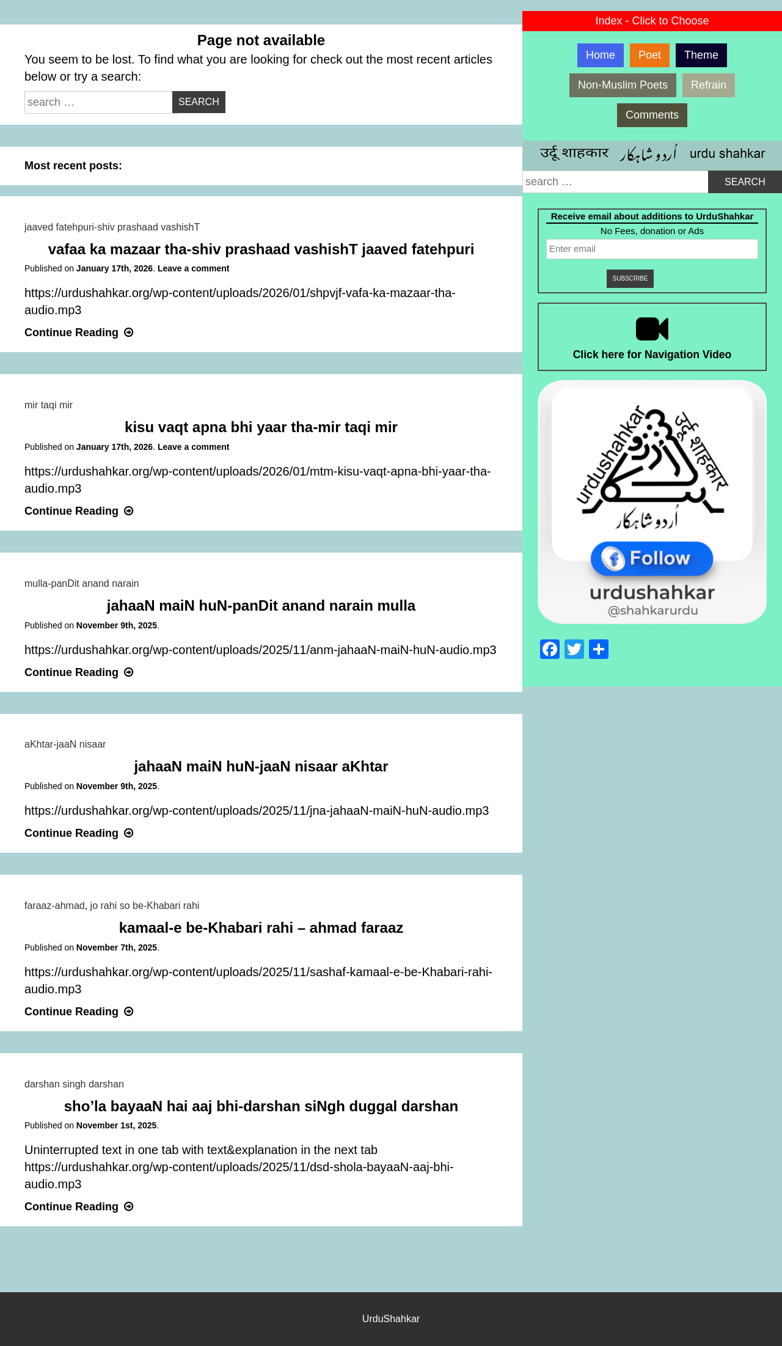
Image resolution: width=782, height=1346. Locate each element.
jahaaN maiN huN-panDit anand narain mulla (261, 605)
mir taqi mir (48, 405)
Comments (652, 115)
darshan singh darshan (74, 1084)
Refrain (708, 85)
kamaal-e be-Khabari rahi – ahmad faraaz (261, 927)
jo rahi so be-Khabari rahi (145, 905)
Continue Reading (80, 332)
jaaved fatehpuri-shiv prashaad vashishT (112, 227)
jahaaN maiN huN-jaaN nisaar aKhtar (261, 766)
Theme (701, 55)
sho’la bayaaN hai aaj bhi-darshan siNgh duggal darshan (261, 1106)
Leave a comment (194, 268)
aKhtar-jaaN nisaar (65, 744)
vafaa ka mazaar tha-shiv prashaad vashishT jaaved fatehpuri (261, 249)
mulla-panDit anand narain (81, 583)
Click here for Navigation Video (652, 354)
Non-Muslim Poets (623, 85)
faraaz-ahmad (54, 905)
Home (600, 55)
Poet (649, 55)
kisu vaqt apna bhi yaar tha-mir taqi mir (261, 427)
